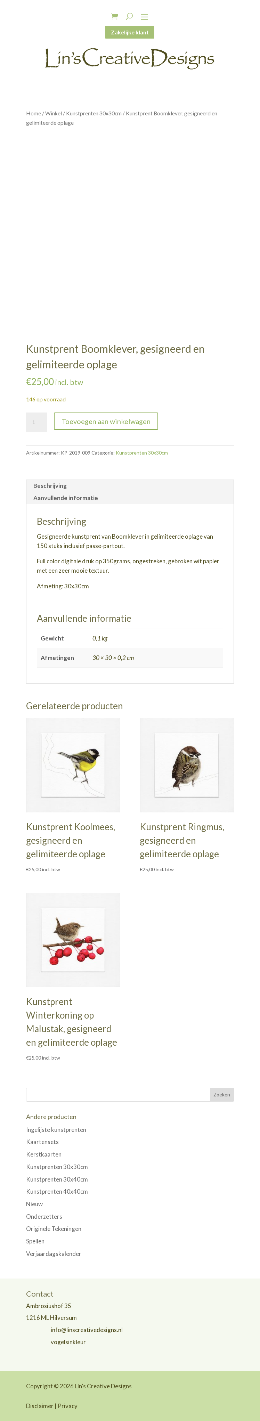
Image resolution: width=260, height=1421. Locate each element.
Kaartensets (42, 1141)
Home (33, 113)
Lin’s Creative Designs (103, 1386)
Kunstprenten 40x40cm (57, 1191)
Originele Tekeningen (53, 1228)
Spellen (35, 1241)
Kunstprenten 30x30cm (94, 113)
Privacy (68, 1406)
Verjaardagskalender (53, 1253)
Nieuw (34, 1204)
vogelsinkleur (68, 1342)
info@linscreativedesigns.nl (87, 1329)
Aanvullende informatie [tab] (65, 497)
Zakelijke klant (130, 32)
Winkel (53, 113)
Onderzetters (44, 1216)
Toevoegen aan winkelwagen (106, 421)
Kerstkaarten (44, 1154)
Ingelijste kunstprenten (56, 1129)
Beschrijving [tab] (50, 485)
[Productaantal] (36, 422)
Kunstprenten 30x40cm (57, 1179)
